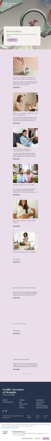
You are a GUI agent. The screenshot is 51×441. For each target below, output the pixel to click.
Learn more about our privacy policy (9, 427)
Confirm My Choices (27, 438)
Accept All (46, 438)
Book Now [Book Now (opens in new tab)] (12, 40)
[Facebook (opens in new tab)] (3, 411)
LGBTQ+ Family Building (42, 405)
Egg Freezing (39, 404)
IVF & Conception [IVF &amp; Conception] (40, 402)
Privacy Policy (37, 416)
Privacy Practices (29, 416)
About (20, 402)
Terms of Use (46, 416)
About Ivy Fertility (23, 404)
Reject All (37, 438)
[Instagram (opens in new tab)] (6, 411)
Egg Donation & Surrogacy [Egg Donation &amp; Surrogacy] (42, 407)
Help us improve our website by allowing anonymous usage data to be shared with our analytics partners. (31, 433)
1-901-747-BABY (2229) (7, 402)
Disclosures (22, 407)
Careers (21, 405)
